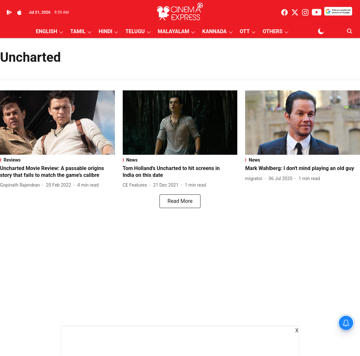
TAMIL (78, 31)
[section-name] (57, 160)
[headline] (57, 172)
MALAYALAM (173, 31)
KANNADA (214, 31)
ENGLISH (46, 31)
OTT (245, 31)
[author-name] (21, 185)
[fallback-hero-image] (57, 122)
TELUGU (135, 31)
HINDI (105, 31)
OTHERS (273, 31)
